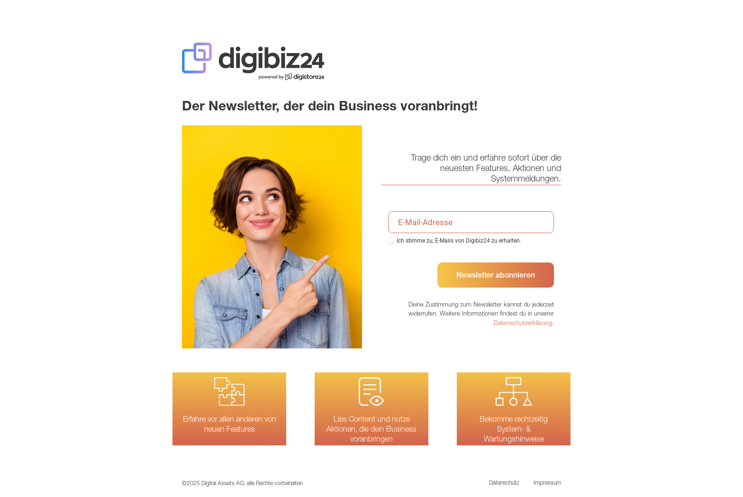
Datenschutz (504, 483)
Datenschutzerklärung (523, 324)
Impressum (547, 483)
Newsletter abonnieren (495, 276)
